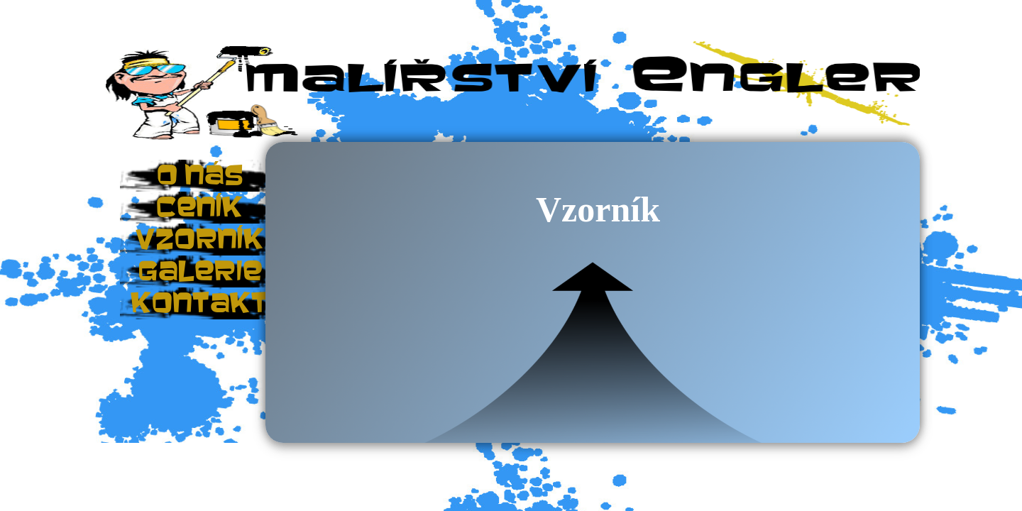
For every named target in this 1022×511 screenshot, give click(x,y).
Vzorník (598, 209)
